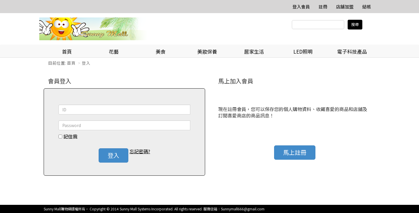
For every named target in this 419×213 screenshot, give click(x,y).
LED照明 (303, 51)
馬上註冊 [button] (294, 152)
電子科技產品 (352, 51)
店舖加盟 (345, 6)
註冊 (323, 6)
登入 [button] (113, 155)
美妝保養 (207, 51)
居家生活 (254, 51)
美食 (161, 51)
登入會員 (301, 6)
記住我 (70, 136)
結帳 (366, 6)
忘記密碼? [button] (139, 151)
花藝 (114, 51)
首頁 (67, 51)
